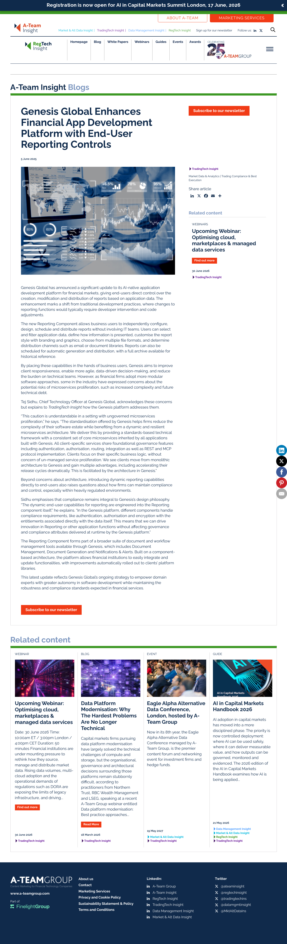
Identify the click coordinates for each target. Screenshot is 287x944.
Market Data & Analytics (204, 176)
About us (86, 879)
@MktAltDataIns (233, 911)
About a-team (182, 18)
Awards (195, 42)
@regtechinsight (234, 892)
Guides (161, 42)
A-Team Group (164, 886)
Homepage (79, 42)
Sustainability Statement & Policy (106, 904)
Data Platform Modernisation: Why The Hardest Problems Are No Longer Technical (109, 715)
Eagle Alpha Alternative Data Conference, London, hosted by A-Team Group (176, 712)
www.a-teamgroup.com (30, 893)
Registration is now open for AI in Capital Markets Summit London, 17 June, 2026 (143, 5)
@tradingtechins (234, 899)
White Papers (117, 42)
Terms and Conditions (97, 910)
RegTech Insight (180, 30)
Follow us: (244, 30)
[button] (143, 5)
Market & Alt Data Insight (75, 30)
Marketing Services (241, 18)
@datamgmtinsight (236, 905)
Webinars (142, 42)
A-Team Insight (165, 892)
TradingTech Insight (110, 30)
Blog (97, 42)
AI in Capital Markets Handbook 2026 (238, 706)
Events (178, 42)
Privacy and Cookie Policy (100, 897)
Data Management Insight (146, 30)
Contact (85, 885)
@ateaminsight (233, 886)
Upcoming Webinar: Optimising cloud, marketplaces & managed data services (224, 240)
